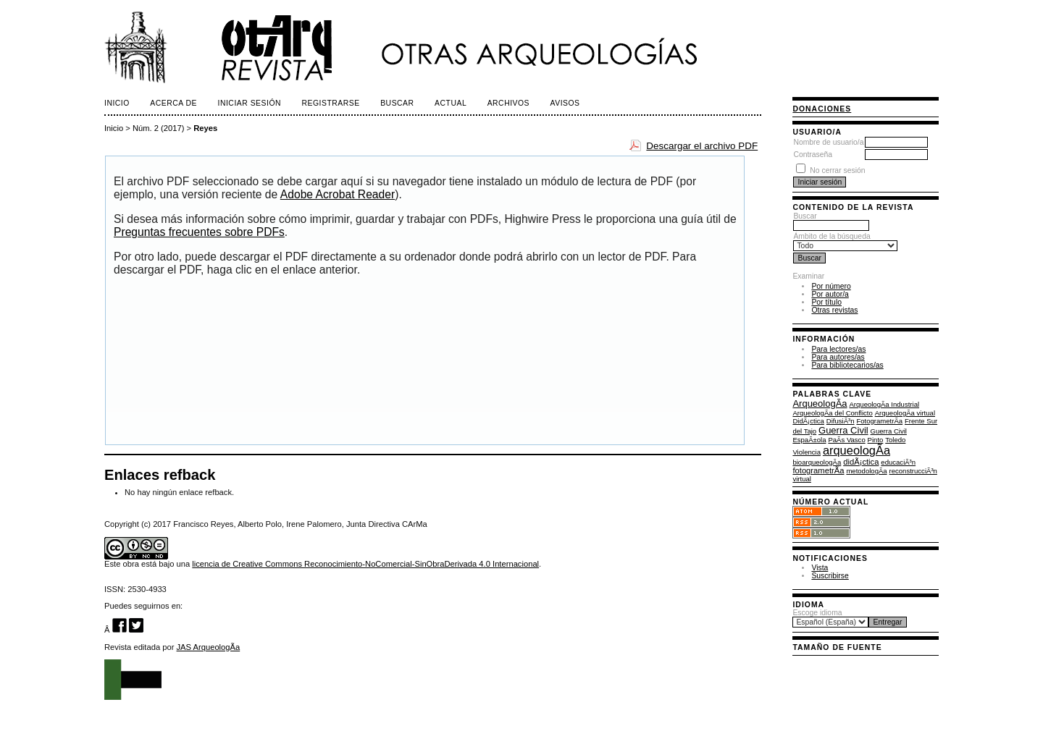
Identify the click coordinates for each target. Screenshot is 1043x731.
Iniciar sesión (250, 103)
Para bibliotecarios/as (847, 365)
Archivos (508, 103)
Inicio (117, 103)
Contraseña (812, 155)
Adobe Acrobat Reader (337, 194)
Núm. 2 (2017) (159, 128)
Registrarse (331, 103)
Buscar (831, 220)
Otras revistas (834, 310)
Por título (826, 302)
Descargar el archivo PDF (702, 145)
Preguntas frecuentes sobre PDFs (199, 232)
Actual (450, 103)
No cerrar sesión (837, 170)
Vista (819, 568)
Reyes (205, 128)
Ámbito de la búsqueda (845, 241)
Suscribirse (829, 576)
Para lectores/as (838, 349)
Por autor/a (829, 294)
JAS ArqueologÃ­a (208, 647)
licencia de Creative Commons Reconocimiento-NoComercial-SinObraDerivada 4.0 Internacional (365, 563)
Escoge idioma (817, 613)
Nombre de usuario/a (828, 142)
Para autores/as (837, 357)
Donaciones (821, 109)
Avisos (565, 103)
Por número (830, 286)
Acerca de (173, 103)
